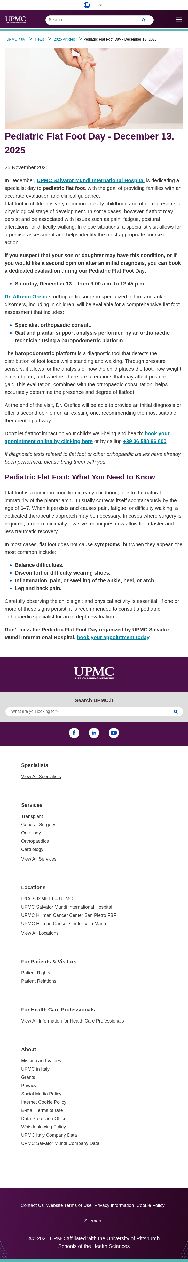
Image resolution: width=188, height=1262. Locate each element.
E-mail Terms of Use (42, 1110)
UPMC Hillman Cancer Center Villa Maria (63, 923)
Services (31, 805)
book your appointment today (113, 637)
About (28, 1049)
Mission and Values (41, 1060)
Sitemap (92, 1221)
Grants (28, 1077)
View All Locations (40, 933)
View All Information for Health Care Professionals (72, 1021)
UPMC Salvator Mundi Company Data (60, 1143)
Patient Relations (38, 981)
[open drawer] (179, 20)
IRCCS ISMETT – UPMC (47, 898)
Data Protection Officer (44, 1118)
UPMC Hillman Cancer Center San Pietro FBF (68, 915)
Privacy (28, 1085)
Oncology (31, 832)
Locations (33, 887)
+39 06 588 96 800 (144, 441)
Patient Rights (35, 972)
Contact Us (32, 1205)
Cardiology (32, 849)
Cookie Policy (151, 1205)
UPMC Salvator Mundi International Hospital (66, 907)
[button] (97, 5)
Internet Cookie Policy (43, 1102)
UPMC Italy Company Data (49, 1135)
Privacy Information (114, 1205)
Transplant (32, 816)
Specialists (34, 765)
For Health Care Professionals (58, 1009)
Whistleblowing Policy (43, 1126)
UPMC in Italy (35, 1069)
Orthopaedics (35, 841)
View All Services (39, 859)
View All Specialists (41, 776)
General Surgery (38, 824)
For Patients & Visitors (48, 961)
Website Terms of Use (68, 1205)
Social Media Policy (41, 1093)
